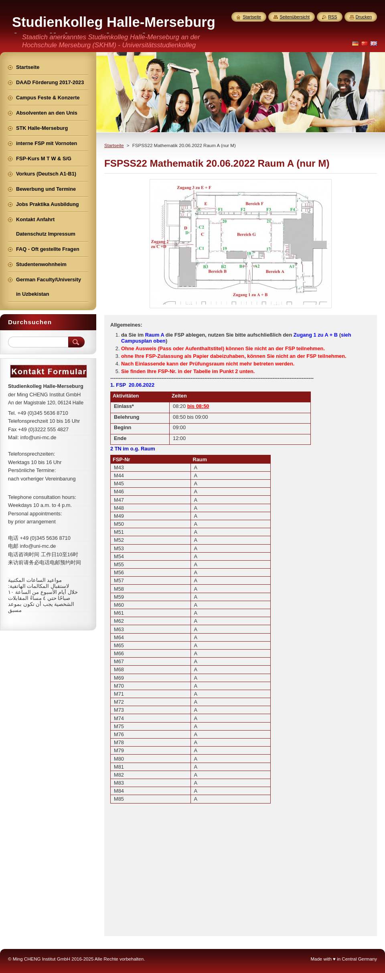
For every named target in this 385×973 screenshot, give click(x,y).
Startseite (114, 145)
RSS (332, 16)
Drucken (364, 16)
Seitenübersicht (295, 16)
